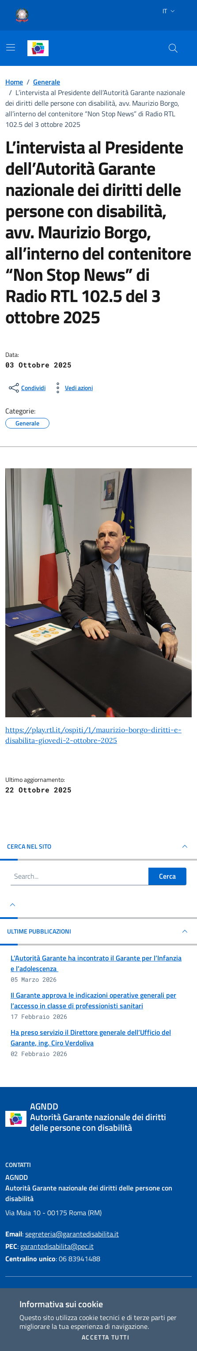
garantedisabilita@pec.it (57, 1246)
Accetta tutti (105, 1337)
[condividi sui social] (26, 388)
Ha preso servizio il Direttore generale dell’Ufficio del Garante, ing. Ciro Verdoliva (91, 1037)
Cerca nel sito (98, 846)
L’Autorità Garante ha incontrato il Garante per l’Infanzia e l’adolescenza (96, 963)
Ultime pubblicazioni (98, 931)
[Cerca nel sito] (173, 48)
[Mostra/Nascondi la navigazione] (10, 47)
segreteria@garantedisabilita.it (72, 1234)
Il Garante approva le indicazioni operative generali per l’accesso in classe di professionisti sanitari (93, 1000)
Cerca (167, 876)
